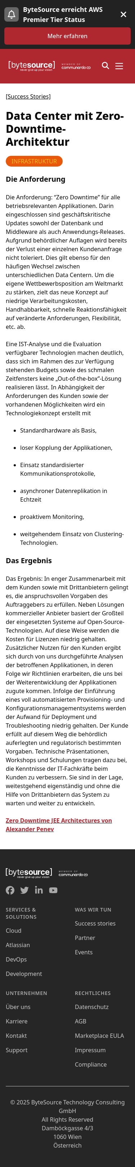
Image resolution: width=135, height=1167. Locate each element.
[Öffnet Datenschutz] (92, 1007)
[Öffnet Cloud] (14, 930)
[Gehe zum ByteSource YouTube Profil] (53, 890)
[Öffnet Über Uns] (18, 1007)
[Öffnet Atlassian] (18, 945)
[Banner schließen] (123, 14)
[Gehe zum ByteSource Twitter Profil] (24, 890)
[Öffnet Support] (16, 1050)
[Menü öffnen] (119, 66)
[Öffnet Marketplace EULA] (99, 1035)
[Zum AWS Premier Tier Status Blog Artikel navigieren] (67, 36)
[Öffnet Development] (24, 973)
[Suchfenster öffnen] (105, 65)
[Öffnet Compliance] (91, 1064)
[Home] (52, 66)
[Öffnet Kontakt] (16, 1035)
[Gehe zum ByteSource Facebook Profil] (10, 890)
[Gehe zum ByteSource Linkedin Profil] (39, 890)
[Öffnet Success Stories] (95, 923)
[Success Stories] (28, 96)
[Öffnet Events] (84, 952)
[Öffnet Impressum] (90, 1050)
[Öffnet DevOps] (16, 959)
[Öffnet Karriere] (17, 1021)
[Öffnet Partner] (85, 937)
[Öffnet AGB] (80, 1021)
